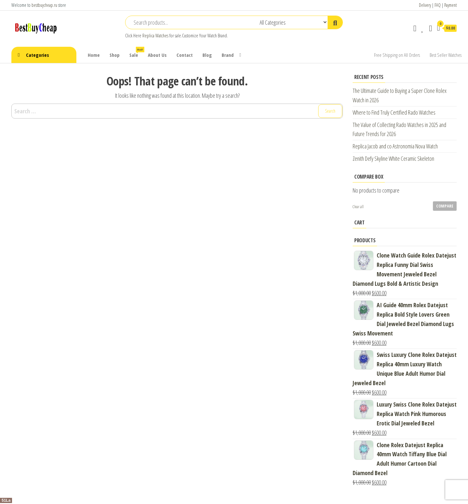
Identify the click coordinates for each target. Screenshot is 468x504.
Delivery (425, 5)
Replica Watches (155, 35)
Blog (207, 55)
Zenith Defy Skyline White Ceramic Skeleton (393, 158)
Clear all (358, 206)
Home (94, 55)
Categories (37, 55)
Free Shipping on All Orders (397, 55)
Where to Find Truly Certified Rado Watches (394, 112)
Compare (444, 206)
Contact (184, 55)
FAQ (438, 5)
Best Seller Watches (446, 55)
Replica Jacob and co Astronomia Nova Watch (395, 146)
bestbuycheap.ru (44, 5)
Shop (115, 55)
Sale (136, 52)
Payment (450, 5)
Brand (228, 55)
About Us (157, 55)
